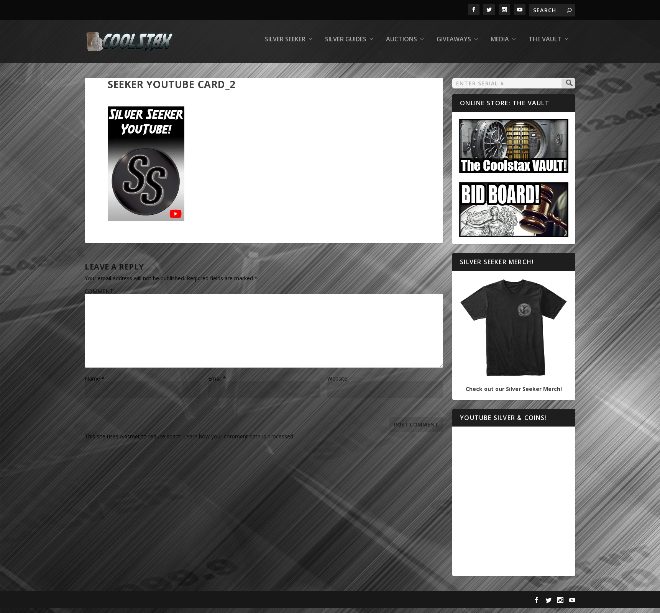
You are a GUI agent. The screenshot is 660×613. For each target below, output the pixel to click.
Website (337, 383)
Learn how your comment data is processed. (238, 441)
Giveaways (454, 44)
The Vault (545, 44)
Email (217, 383)
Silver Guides (345, 44)
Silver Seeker (285, 44)
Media (500, 44)
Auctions (401, 44)
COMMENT (99, 296)
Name (95, 383)
